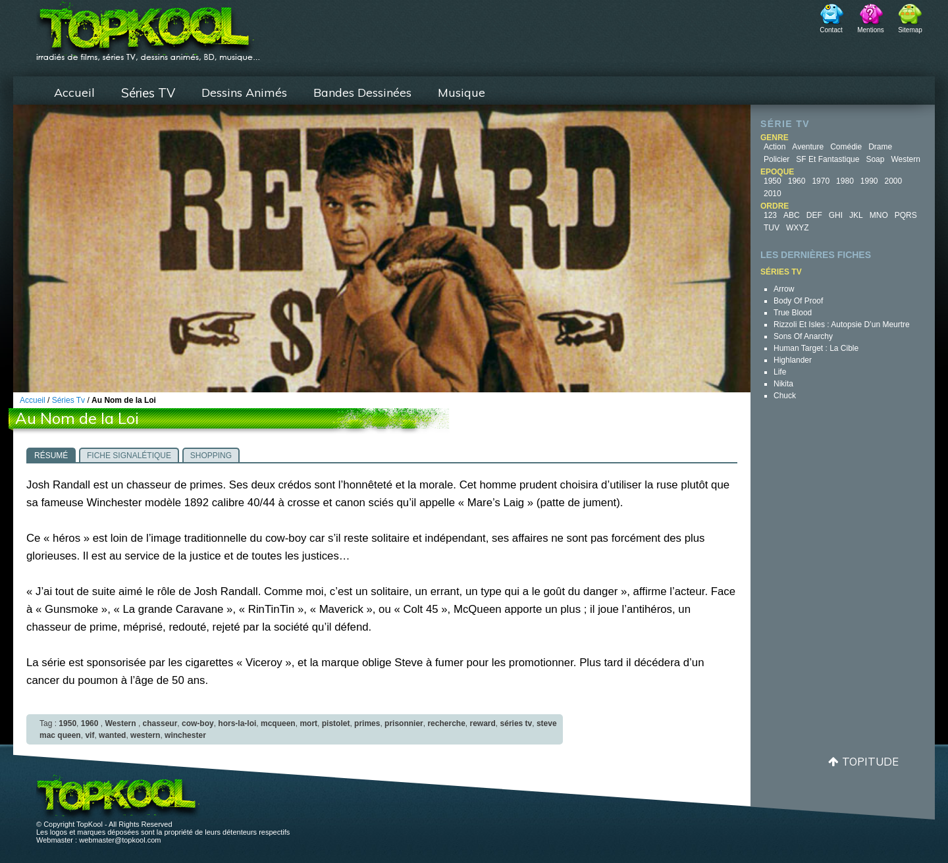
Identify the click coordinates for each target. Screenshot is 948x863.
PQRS (906, 215)
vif (89, 735)
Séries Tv (68, 400)
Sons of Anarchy (803, 336)
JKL (856, 215)
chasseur (160, 723)
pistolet (336, 723)
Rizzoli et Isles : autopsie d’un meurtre (842, 324)
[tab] (51, 455)
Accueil (74, 92)
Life (780, 372)
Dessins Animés (244, 92)
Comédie (846, 146)
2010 (772, 193)
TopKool (148, 27)
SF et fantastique (827, 159)
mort (308, 723)
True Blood (793, 312)
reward (483, 723)
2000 (894, 181)
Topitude (870, 761)
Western (905, 159)
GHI (836, 215)
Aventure (808, 146)
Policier (776, 159)
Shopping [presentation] (211, 455)
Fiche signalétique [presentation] (129, 455)
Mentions (870, 30)
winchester (185, 735)
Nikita (783, 383)
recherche (446, 723)
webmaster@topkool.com (120, 840)
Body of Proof (798, 300)
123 (770, 215)
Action (774, 146)
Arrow (784, 289)
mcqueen (278, 723)
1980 (845, 181)
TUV (771, 227)
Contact (831, 30)
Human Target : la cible (816, 348)
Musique (461, 92)
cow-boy (198, 723)
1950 (772, 181)
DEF (814, 215)
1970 (821, 181)
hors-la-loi (237, 723)
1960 (797, 181)
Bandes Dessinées (362, 92)
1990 (869, 181)
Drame (880, 146)
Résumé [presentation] (51, 455)
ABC (791, 215)
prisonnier (403, 723)
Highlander (793, 360)
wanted (112, 735)
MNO (879, 215)
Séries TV (148, 93)
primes (367, 723)
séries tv (516, 723)
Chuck (785, 395)
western (145, 735)
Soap (875, 159)
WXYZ (797, 227)
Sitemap (910, 30)
